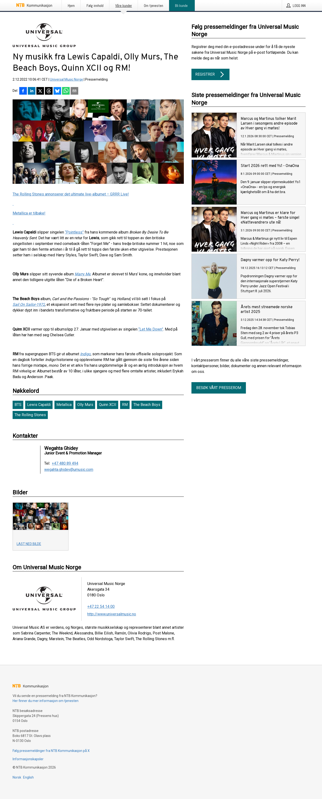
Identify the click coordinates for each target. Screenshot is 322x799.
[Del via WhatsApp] (66, 91)
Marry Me (83, 274)
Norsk (17, 777)
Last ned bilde (29, 544)
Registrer (210, 74)
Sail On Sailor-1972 (29, 304)
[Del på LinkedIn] (31, 91)
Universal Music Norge (66, 79)
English (28, 777)
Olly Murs (85, 404)
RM (125, 404)
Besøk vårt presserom (218, 387)
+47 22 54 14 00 (101, 606)
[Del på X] (40, 91)
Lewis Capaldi (39, 404)
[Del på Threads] (49, 91)
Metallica (64, 404)
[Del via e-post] (74, 91)
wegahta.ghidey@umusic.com (68, 470)
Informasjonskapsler (28, 759)
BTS (18, 404)
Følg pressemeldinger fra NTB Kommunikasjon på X (51, 751)
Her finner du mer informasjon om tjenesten (45, 701)
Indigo (85, 354)
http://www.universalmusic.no (111, 614)
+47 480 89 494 (65, 463)
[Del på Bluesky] (57, 91)
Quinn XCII (107, 404)
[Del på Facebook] (23, 91)
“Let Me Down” (150, 329)
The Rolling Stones (30, 415)
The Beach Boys (146, 404)
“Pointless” (74, 232)
